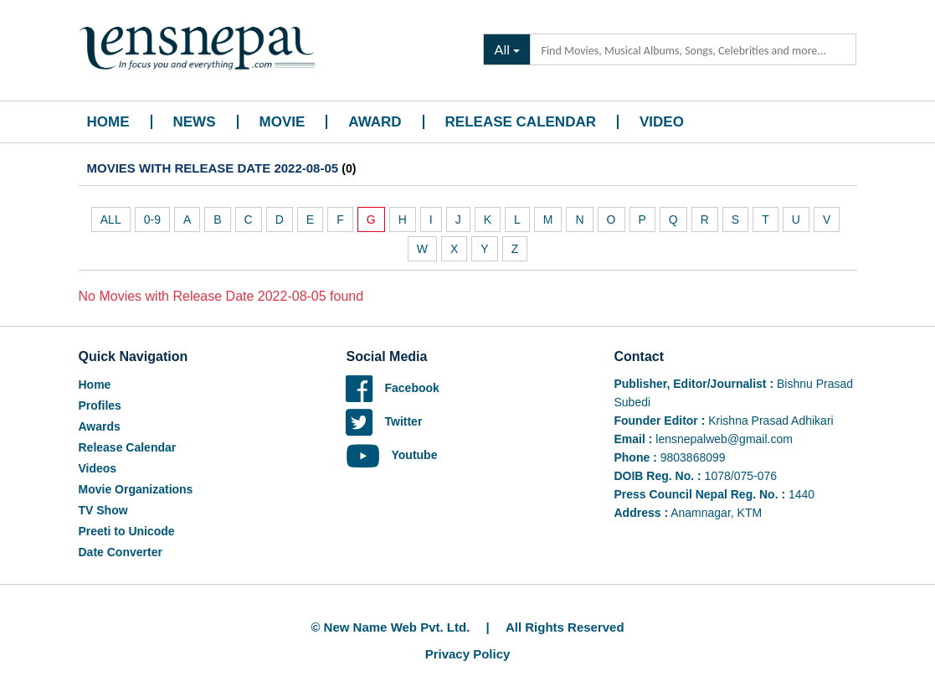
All (502, 49)
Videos (98, 468)
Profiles (100, 405)
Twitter (384, 421)
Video (662, 122)
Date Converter (120, 552)
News (194, 122)
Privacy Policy (468, 654)
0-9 (152, 219)
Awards (100, 426)
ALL (110, 219)
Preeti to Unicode (127, 531)
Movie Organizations (136, 489)
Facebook (392, 388)
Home (108, 122)
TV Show (103, 510)
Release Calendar (520, 122)
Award (374, 122)
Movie (282, 122)
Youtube (391, 455)
